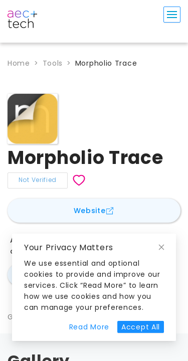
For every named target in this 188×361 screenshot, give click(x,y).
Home (19, 63)
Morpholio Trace (106, 63)
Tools (53, 63)
